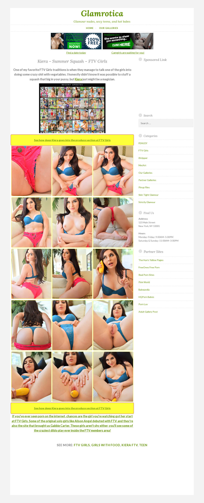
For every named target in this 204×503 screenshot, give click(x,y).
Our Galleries (108, 28)
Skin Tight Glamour (148, 194)
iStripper (143, 158)
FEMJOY (143, 143)
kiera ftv (130, 445)
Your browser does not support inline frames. (166, 87)
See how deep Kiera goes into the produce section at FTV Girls (72, 140)
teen (143, 445)
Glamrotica (102, 13)
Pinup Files (144, 187)
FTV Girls (143, 150)
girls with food (105, 445)
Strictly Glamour (147, 202)
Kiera (78, 79)
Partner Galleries (147, 180)
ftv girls (82, 445)
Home (89, 28)
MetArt (142, 165)
